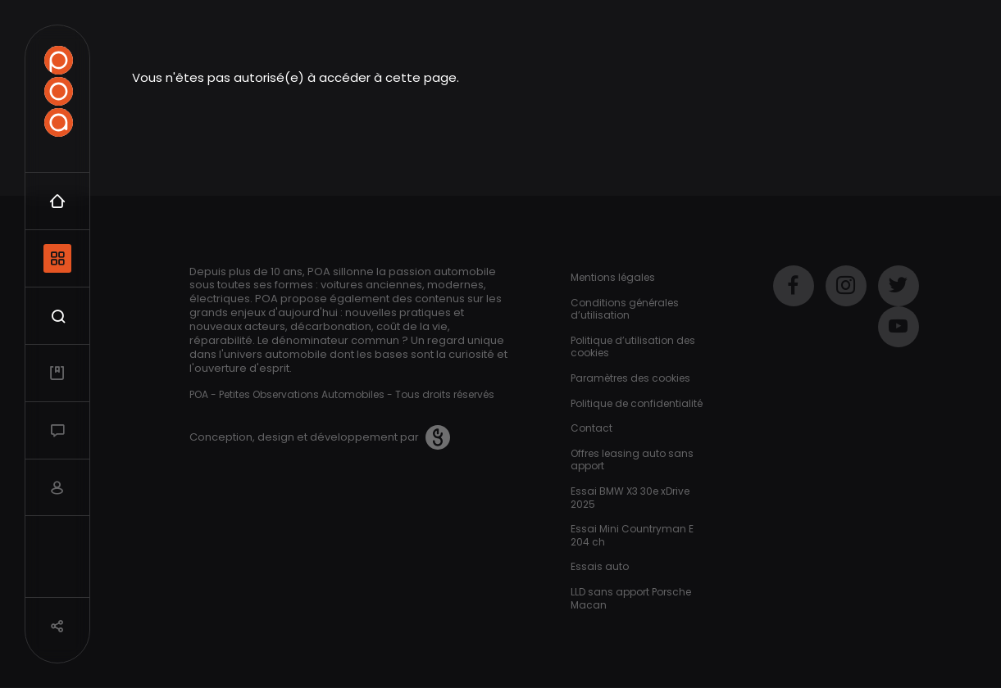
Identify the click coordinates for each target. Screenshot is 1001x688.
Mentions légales (613, 277)
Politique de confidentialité (637, 403)
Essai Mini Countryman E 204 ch (632, 535)
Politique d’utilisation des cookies (633, 346)
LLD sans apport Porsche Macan (631, 598)
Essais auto (600, 566)
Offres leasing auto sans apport (632, 459)
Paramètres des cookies (630, 378)
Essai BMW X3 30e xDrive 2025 (630, 497)
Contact (591, 428)
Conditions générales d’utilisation (625, 309)
